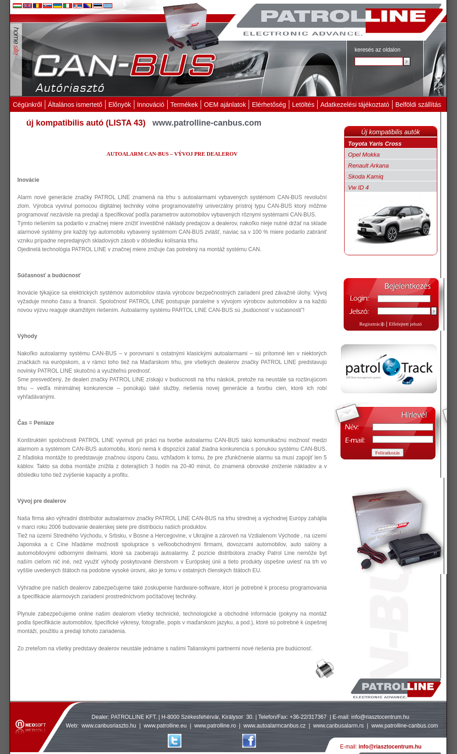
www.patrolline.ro (215, 725)
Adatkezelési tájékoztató (354, 104)
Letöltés (303, 104)
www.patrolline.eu (164, 725)
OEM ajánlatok (225, 104)
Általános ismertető (75, 104)
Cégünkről (27, 104)
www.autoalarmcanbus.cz (275, 725)
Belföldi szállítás (418, 104)
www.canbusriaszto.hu (109, 725)
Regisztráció (371, 324)
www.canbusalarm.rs (339, 725)
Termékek (184, 104)
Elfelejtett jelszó (405, 324)
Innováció (151, 104)
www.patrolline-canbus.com (404, 725)
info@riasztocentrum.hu (380, 717)
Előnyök (119, 104)
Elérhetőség (269, 104)
